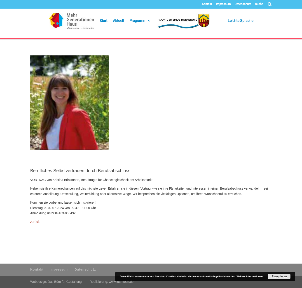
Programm (137, 21)
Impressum (223, 4)
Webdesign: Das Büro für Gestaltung (56, 281)
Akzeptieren (279, 276)
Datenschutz (243, 4)
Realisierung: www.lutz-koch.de (111, 281)
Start (103, 21)
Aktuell (118, 21)
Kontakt (207, 4)
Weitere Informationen (249, 276)
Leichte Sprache (234, 21)
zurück (35, 222)
